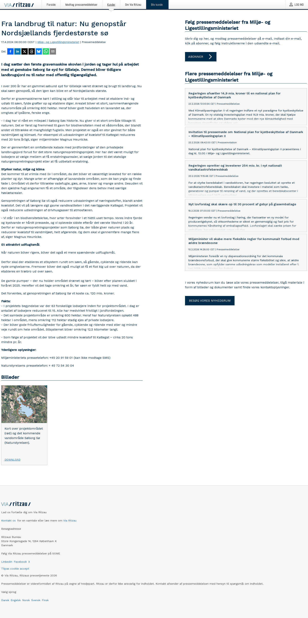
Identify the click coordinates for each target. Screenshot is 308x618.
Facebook (20, 561)
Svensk (35, 600)
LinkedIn (6, 561)
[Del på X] (24, 51)
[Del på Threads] (31, 51)
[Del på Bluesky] (39, 51)
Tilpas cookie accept (15, 568)
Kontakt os (8, 520)
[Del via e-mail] (53, 51)
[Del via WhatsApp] (46, 51)
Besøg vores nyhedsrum (210, 300)
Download (12, 459)
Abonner (200, 57)
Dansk (5, 600)
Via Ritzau (69, 520)
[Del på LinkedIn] (17, 51)
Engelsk (16, 600)
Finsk (45, 600)
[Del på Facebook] (10, 51)
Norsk (26, 600)
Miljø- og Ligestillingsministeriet (58, 42)
